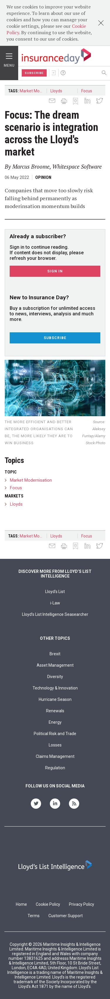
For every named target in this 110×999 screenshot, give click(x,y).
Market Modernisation (33, 91)
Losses (55, 745)
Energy (55, 722)
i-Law (55, 603)
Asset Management (55, 665)
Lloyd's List (55, 591)
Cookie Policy (48, 904)
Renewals (55, 710)
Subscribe (34, 73)
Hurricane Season (55, 699)
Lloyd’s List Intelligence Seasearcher (55, 614)
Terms (34, 915)
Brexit (55, 653)
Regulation (55, 767)
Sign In (53, 73)
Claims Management (55, 756)
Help (63, 73)
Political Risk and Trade (55, 733)
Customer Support (65, 915)
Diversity (55, 676)
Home (21, 904)
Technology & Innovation (55, 688)
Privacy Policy (81, 904)
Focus (86, 91)
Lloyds (56, 91)
